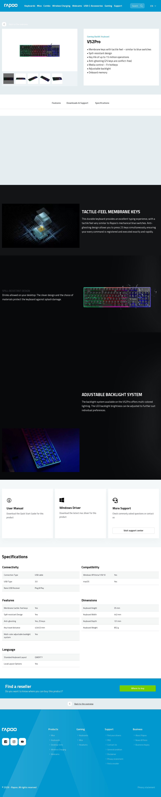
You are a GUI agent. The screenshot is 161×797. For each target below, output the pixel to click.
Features (56, 103)
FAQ (109, 740)
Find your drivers (114, 735)
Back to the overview (15, 24)
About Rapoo (141, 735)
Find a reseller (113, 763)
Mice (53, 735)
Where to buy (137, 688)
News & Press (141, 740)
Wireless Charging (58, 749)
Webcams (55, 754)
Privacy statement (115, 758)
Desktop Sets (57, 744)
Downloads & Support (77, 103)
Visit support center (133, 530)
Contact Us (112, 744)
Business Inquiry (142, 744)
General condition (114, 749)
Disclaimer (111, 754)
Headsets (83, 744)
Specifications (102, 103)
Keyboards (55, 740)
